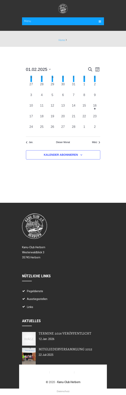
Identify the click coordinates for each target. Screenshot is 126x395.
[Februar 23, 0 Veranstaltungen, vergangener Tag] (95, 119)
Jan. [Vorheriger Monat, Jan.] (29, 142)
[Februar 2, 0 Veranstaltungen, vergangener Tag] (95, 87)
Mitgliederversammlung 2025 (65, 349)
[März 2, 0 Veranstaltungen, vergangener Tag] (95, 130)
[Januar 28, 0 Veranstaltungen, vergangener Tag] (41, 87)
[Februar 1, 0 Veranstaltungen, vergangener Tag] (84, 87)
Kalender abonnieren (61, 154)
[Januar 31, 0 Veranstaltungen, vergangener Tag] (73, 87)
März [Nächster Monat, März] (96, 142)
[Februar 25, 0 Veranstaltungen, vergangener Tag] (41, 130)
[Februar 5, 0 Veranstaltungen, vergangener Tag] (52, 98)
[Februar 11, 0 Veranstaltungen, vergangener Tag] (41, 108)
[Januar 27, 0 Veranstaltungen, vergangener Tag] (31, 87)
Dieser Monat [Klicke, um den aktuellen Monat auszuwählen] (63, 142)
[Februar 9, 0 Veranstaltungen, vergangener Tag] (95, 98)
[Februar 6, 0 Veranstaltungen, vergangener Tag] (63, 98)
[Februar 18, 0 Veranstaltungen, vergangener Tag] (41, 119)
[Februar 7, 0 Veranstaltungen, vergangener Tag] (73, 98)
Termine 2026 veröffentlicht (65, 333)
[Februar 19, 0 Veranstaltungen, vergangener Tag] (52, 119)
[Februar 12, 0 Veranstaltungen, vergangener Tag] (52, 108)
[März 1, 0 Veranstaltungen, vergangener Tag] (84, 130)
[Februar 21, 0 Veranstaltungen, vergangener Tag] (73, 119)
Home (62, 40)
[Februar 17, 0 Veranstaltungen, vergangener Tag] (31, 119)
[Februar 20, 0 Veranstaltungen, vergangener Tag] (63, 119)
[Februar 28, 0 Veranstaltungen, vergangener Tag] (73, 130)
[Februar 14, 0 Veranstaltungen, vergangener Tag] (73, 108)
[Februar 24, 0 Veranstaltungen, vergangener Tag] (31, 130)
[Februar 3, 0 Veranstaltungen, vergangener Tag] (31, 98)
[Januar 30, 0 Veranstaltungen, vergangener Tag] (63, 87)
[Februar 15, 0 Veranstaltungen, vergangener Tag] (84, 108)
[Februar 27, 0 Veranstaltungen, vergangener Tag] (63, 130)
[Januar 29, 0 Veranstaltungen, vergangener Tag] (52, 87)
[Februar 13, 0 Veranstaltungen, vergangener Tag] (63, 108)
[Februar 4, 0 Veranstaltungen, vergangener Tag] (41, 98)
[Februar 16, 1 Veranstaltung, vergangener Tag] (95, 108)
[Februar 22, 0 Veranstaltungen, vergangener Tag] (84, 119)
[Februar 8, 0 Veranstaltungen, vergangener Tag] (84, 98)
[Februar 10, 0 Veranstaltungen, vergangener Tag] (31, 108)
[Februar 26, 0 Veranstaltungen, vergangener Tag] (52, 130)
